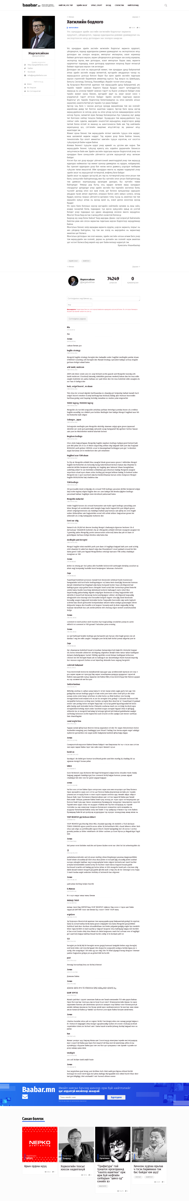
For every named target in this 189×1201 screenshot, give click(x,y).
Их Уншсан (30, 88)
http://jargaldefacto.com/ (36, 65)
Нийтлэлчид (133, 5)
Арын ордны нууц (35, 1166)
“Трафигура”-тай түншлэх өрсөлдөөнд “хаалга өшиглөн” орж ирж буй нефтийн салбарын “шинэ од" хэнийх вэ (111, 1173)
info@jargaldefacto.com (35, 75)
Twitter (28, 68)
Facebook (29, 72)
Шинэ (28, 84)
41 (138, 28)
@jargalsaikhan (38, 56)
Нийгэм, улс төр (66, 5)
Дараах (136, 17)
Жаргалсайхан (73, 28)
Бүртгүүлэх (116, 1097)
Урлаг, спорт (96, 5)
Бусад (108, 5)
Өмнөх (70, 17)
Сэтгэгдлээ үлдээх (77, 319)
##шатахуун (102, 1186)
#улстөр (138, 1177)
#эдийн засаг (73, 261)
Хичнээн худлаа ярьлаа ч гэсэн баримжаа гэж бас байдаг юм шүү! (148, 1169)
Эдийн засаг (82, 5)
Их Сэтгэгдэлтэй (32, 91)
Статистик (119, 5)
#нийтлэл (86, 261)
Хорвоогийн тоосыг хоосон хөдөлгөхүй (73, 1168)
